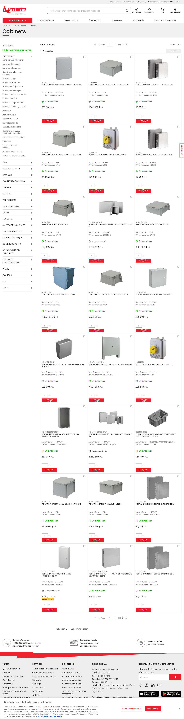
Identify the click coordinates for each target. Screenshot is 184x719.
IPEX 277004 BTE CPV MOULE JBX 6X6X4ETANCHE (61, 154)
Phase (6, 269)
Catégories (9, 56)
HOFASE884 (141, 82)
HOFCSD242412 (95, 222)
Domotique (37, 691)
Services (37, 664)
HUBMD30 (93, 152)
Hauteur (7, 175)
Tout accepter (153, 708)
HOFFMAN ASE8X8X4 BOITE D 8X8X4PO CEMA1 (154, 85)
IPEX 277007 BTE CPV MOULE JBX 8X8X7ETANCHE (61, 504)
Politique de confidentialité (15, 687)
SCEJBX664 (46, 152)
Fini (4, 281)
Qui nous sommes (11, 669)
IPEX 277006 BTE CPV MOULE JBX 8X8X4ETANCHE (108, 85)
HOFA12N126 (141, 292)
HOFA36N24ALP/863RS (99, 572)
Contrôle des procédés (43, 672)
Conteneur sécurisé (71, 684)
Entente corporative (72, 687)
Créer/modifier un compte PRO (160, 2)
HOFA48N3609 (48, 572)
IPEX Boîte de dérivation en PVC (55, 224)
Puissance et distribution (44, 676)
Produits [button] (17, 20)
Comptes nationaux (71, 680)
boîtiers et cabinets (19, 25)
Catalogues (141, 2)
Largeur (7, 187)
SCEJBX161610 (47, 292)
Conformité (8, 684)
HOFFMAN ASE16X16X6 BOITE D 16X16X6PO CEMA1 (155, 504)
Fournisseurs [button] (44, 20)
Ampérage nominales (14, 225)
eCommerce (68, 669)
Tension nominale (12, 231)
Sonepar (7, 672)
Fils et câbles (38, 687)
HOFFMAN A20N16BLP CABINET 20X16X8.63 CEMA (61, 85)
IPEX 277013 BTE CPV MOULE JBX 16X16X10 (58, 294)
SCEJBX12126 (94, 502)
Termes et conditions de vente (14, 692)
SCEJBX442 (46, 222)
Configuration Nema (14, 181)
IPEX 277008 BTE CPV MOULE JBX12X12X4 (152, 224)
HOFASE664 (141, 152)
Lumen (6, 664)
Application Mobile (71, 672)
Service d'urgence (21, 640)
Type (5, 162)
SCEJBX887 (46, 502)
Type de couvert (12, 206)
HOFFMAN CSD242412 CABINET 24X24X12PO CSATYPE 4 (110, 225)
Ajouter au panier (49, 121)
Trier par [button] (174, 44)
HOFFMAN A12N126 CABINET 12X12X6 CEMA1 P (154, 294)
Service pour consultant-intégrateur (74, 692)
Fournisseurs (128, 2)
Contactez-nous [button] (164, 20)
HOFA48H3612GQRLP (98, 432)
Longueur (8, 218)
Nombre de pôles (12, 244)
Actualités (138, 20)
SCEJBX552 (93, 292)
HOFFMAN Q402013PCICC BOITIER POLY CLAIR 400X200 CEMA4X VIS (60, 435)
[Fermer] (180, 708)
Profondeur (9, 200)
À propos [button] (94, 20)
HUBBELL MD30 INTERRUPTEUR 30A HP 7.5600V (107, 154)
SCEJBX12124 (141, 222)
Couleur (7, 275)
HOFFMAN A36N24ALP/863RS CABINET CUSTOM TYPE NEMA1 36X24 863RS (110, 575)
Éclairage (36, 684)
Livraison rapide (154, 641)
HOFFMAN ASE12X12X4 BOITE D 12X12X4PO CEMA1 (155, 574)
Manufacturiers (12, 168)
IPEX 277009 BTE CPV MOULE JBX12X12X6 (105, 504)
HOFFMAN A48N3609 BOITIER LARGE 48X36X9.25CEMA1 (56, 575)
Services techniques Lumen (75, 697)
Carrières (117, 20)
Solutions (68, 664)
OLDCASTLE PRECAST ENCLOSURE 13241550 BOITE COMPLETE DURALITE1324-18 (156, 435)
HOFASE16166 (141, 502)
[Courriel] (154, 677)
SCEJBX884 (94, 82)
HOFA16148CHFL (48, 362)
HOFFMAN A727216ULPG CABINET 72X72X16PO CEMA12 (111, 364)
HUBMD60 (140, 362)
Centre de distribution (13, 676)
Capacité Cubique (12, 237)
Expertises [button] (70, 20)
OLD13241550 (141, 432)
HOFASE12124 (141, 572)
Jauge (6, 212)
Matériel (7, 193)
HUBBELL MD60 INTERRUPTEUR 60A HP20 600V (154, 364)
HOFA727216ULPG (96, 362)
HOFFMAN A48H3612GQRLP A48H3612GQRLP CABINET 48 (110, 435)
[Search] (88, 11)
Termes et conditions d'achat (16, 697)
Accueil (5, 25)
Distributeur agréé (88, 640)
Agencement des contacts (12, 252)
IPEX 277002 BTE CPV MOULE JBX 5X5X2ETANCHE (108, 294)
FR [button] (177, 2)
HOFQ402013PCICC (50, 432)
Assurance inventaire (72, 676)
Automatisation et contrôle (45, 669)
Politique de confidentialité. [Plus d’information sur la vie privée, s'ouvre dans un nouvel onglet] (49, 716)
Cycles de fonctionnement (12, 261)
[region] (92, 708)
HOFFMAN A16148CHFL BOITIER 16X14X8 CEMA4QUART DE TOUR (63, 365)
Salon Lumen (115, 2)
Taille (6, 287)
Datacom (36, 680)
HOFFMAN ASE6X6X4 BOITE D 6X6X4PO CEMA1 (154, 154)
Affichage (8, 45)
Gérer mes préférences (131, 708)
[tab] (17, 45)
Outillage (36, 695)
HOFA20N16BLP (48, 82)
